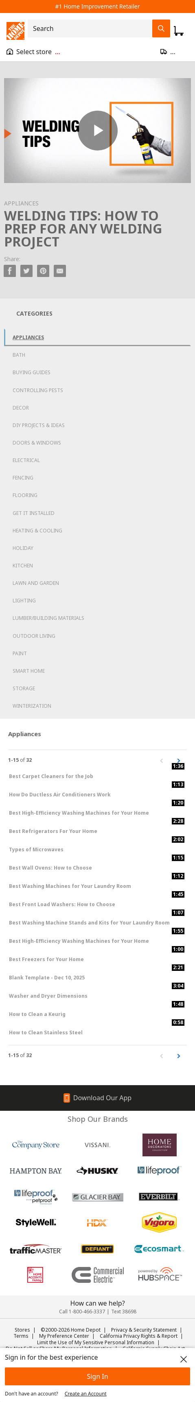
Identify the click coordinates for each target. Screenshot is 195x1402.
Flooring (25, 495)
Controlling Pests (38, 390)
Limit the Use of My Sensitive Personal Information (95, 1342)
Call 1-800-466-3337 (82, 1311)
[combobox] (92, 28)
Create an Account (86, 1393)
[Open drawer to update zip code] (174, 52)
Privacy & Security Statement (144, 1329)
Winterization (32, 705)
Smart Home (29, 670)
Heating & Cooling (37, 530)
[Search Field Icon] (161, 28)
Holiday (23, 548)
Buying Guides (31, 372)
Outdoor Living (34, 635)
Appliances (28, 337)
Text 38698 (123, 1311)
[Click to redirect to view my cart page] (179, 31)
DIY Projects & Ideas (39, 425)
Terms (20, 1335)
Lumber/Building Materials (48, 618)
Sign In (97, 1376)
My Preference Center (64, 1335)
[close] (183, 1359)
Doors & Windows (37, 442)
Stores (22, 1329)
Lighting (24, 600)
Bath (19, 354)
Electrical (26, 460)
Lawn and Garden (36, 583)
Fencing (23, 477)
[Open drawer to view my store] (33, 52)
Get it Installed (34, 513)
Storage (24, 688)
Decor (21, 407)
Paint (20, 653)
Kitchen (23, 565)
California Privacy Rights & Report (138, 1335)
